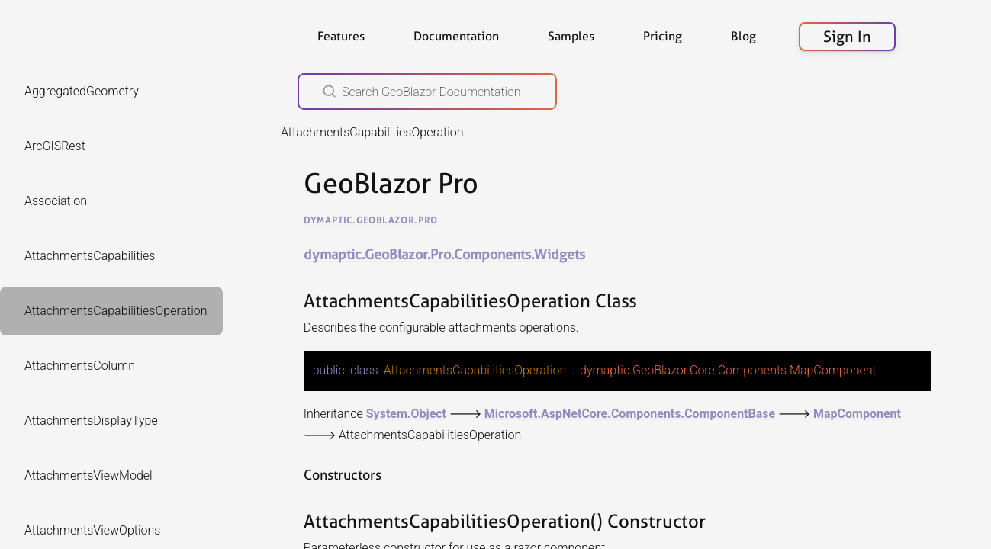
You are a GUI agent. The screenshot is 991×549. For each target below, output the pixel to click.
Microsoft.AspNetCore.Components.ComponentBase (629, 413)
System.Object (406, 413)
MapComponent (857, 413)
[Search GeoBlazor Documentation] (427, 91)
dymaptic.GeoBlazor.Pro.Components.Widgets (444, 254)
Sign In (847, 36)
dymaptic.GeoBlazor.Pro (371, 220)
